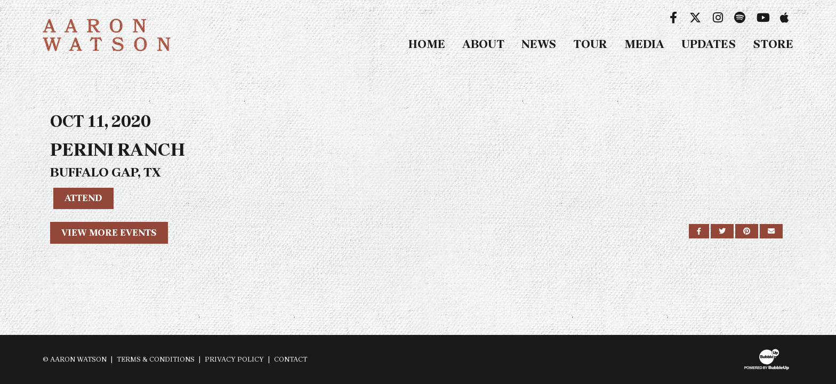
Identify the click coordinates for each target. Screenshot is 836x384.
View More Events (109, 232)
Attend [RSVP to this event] (83, 198)
